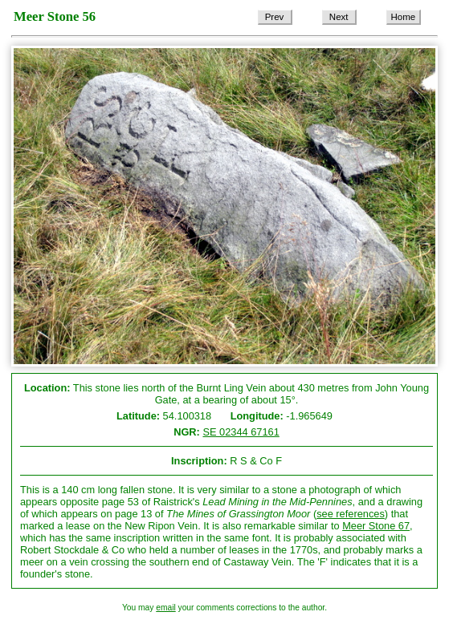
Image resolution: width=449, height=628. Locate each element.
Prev (274, 17)
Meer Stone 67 (376, 526)
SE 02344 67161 (240, 432)
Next (339, 17)
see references (350, 514)
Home (402, 17)
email (165, 607)
